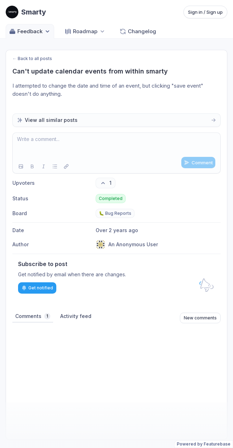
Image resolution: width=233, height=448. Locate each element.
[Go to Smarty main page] (26, 12)
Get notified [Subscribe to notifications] (37, 288)
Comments (32, 316)
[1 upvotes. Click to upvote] (105, 183)
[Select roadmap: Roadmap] (85, 31)
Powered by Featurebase (204, 444)
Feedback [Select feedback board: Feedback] (30, 31)
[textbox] (116, 146)
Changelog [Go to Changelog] (137, 31)
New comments (200, 317)
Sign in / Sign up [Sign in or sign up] (205, 12)
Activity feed (75, 316)
